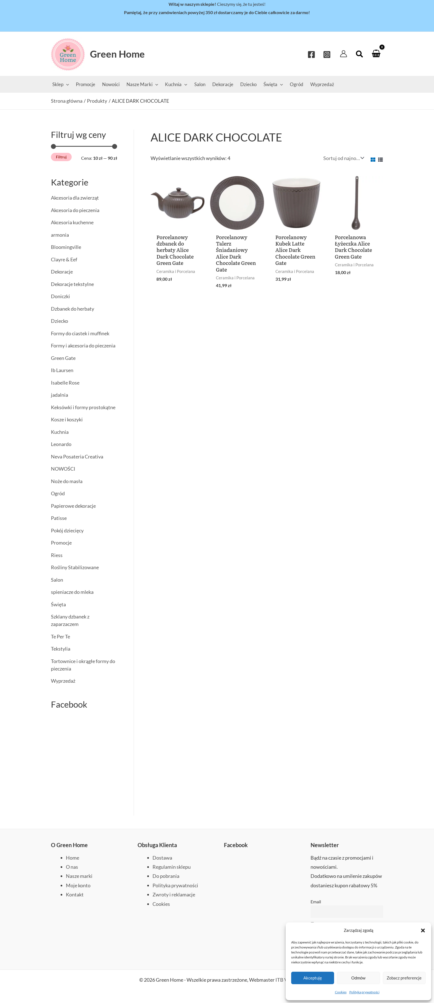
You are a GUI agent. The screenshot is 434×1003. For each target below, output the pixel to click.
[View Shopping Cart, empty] (376, 54)
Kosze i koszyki (67, 419)
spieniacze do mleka (72, 592)
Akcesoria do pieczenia (75, 210)
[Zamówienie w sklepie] (343, 158)
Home (72, 857)
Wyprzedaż (63, 681)
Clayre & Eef (64, 259)
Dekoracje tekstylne (72, 284)
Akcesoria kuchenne (72, 222)
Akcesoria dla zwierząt (75, 198)
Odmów (358, 977)
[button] (423, 930)
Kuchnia (60, 432)
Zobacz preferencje (404, 977)
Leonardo (61, 444)
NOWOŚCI (63, 469)
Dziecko (59, 321)
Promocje (61, 543)
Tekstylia (60, 649)
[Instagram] (327, 54)
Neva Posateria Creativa (77, 456)
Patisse (59, 518)
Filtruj (61, 156)
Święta (58, 604)
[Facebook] (311, 54)
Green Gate (63, 358)
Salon (57, 580)
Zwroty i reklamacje (174, 894)
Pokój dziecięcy (67, 530)
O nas (72, 866)
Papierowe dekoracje (73, 506)
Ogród (58, 493)
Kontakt (75, 894)
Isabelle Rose (65, 383)
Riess (57, 555)
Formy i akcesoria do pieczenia (83, 345)
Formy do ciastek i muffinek (80, 333)
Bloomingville (66, 247)
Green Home (117, 54)
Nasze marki (79, 876)
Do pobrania (166, 876)
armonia (60, 235)
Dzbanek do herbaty (72, 309)
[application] (66, 84)
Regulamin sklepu (172, 866)
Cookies (341, 992)
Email (316, 901)
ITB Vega (285, 980)
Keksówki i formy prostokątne (83, 407)
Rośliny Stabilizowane (75, 567)
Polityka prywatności (364, 992)
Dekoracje (62, 272)
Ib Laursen (62, 370)
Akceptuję (312, 977)
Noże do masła (66, 481)
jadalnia (59, 395)
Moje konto (78, 885)
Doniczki (60, 296)
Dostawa (162, 857)
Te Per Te (60, 636)
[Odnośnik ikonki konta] (343, 54)
